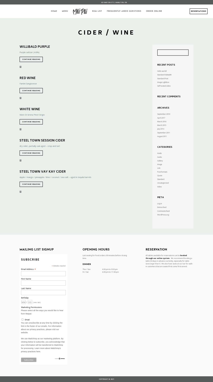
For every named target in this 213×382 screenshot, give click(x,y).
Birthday (25, 297)
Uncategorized (163, 183)
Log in (159, 203)
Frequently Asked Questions (124, 11)
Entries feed (161, 207)
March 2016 (161, 121)
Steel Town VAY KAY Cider (43, 172)
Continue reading (31, 59)
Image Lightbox (163, 82)
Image (159, 164)
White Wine (30, 109)
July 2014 (160, 129)
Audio (159, 157)
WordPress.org (163, 215)
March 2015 (161, 125)
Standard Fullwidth (164, 75)
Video (159, 187)
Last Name (26, 288)
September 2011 (163, 133)
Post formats (162, 172)
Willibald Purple (35, 47)
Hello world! (162, 71)
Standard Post (162, 78)
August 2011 (162, 136)
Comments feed (163, 211)
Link (158, 168)
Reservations (198, 11)
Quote (159, 175)
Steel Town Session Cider (42, 140)
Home (54, 11)
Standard (160, 179)
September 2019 (163, 114)
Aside (159, 153)
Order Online (154, 11)
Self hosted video (164, 86)
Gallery (160, 161)
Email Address (28, 269)
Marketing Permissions (31, 307)
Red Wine (28, 78)
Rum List (97, 11)
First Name (26, 279)
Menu (65, 11)
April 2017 (161, 118)
